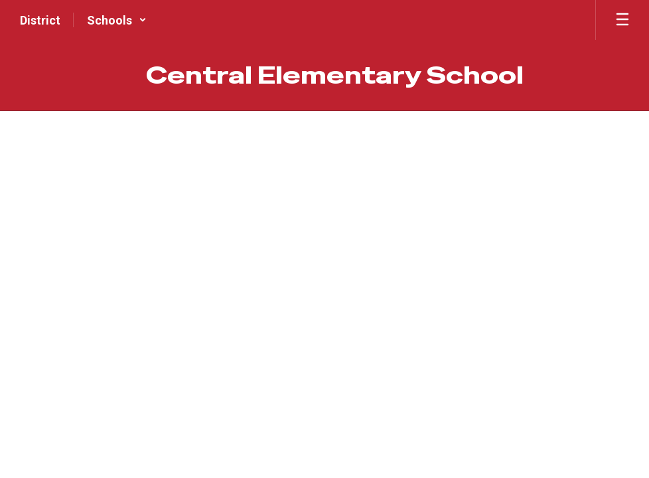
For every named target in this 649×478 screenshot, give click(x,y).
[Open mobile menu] (622, 20)
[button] (117, 20)
